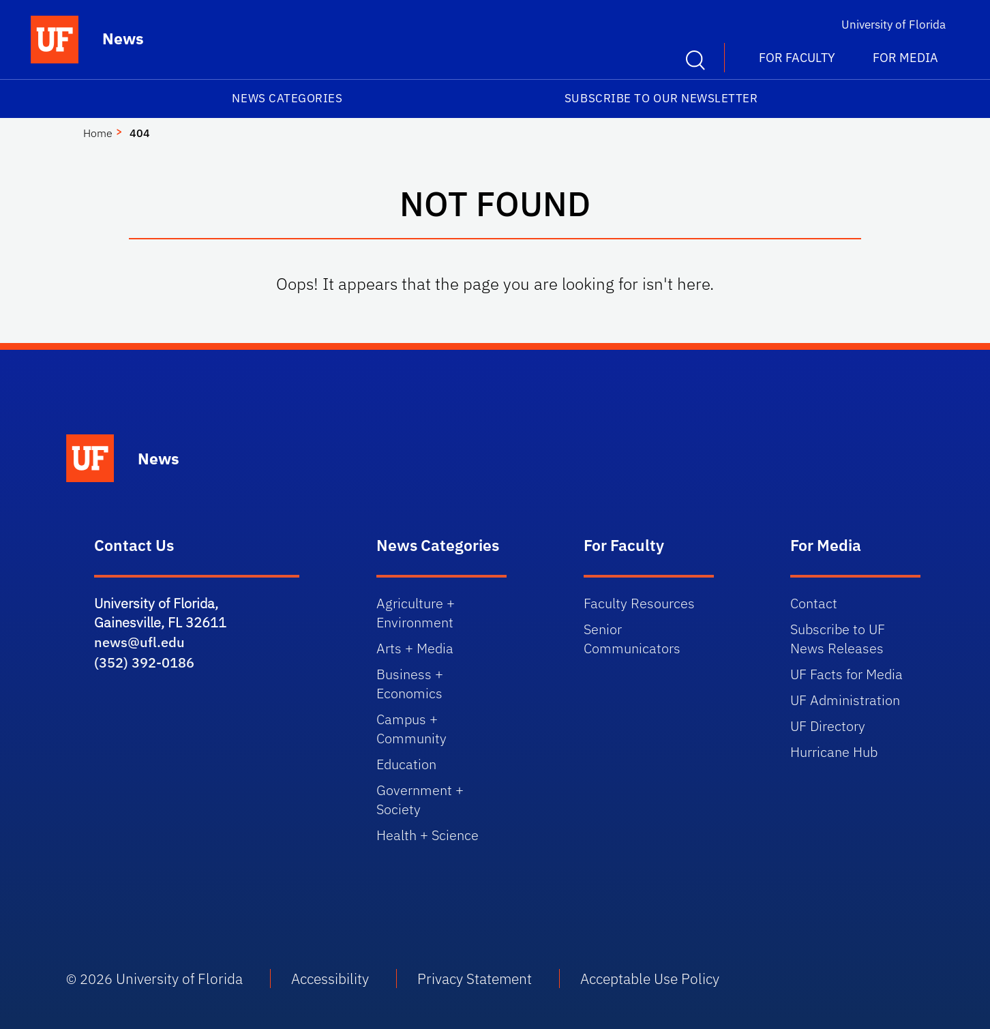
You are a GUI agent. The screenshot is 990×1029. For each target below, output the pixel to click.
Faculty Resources (639, 603)
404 (140, 133)
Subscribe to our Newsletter (661, 98)
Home (97, 133)
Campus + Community (411, 728)
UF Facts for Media (846, 674)
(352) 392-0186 (144, 662)
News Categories (287, 98)
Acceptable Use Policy (649, 978)
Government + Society (420, 799)
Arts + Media (414, 648)
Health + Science (427, 835)
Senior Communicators (632, 638)
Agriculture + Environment (415, 612)
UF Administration (845, 700)
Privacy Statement (474, 978)
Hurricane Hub (833, 752)
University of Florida (893, 24)
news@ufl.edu (139, 642)
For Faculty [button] (797, 57)
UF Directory (827, 726)
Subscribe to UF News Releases (837, 638)
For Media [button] (905, 57)
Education (406, 764)
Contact (813, 603)
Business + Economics (409, 683)
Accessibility (330, 978)
